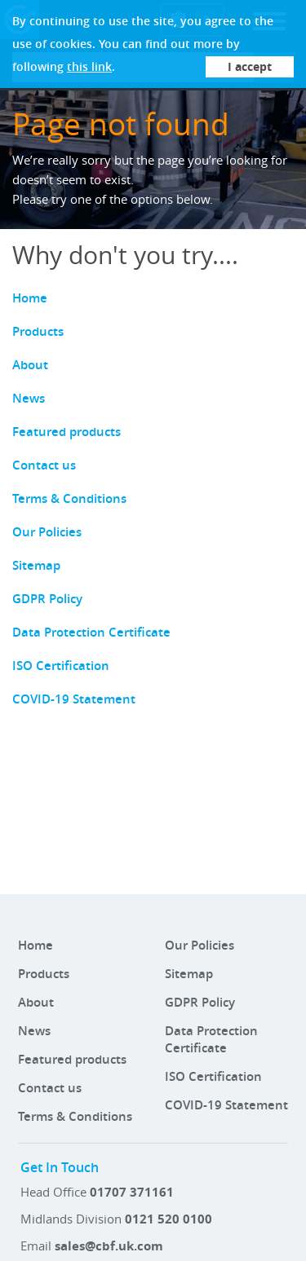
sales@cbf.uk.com (109, 1245)
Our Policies (47, 531)
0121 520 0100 (168, 1219)
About (30, 364)
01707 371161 (132, 1192)
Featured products (66, 431)
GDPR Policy (47, 598)
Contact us (44, 465)
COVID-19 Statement (73, 699)
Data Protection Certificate (91, 632)
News (28, 398)
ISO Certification (60, 665)
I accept (250, 66)
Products (38, 331)
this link (89, 66)
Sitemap (36, 565)
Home (29, 297)
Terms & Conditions (69, 498)
